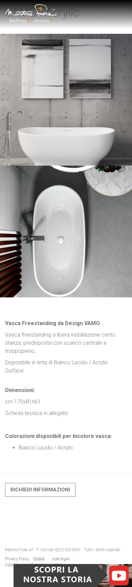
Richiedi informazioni (40, 490)
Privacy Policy (17, 559)
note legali (61, 559)
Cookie (38, 559)
